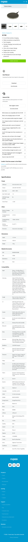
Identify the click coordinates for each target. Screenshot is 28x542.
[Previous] (25, 26)
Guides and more (14, 61)
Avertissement (5, 514)
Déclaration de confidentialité (8, 517)
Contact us (3, 164)
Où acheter (4, 520)
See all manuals (14, 86)
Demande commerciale (6, 527)
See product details (14, 108)
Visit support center (14, 105)
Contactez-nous (5, 511)
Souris (3, 475)
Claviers (3, 478)
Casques (4, 497)
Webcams (4, 484)
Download (14, 83)
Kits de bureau (5, 481)
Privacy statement (14, 537)
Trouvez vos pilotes (6, 504)
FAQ (3, 507)
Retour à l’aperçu (6, 6)
